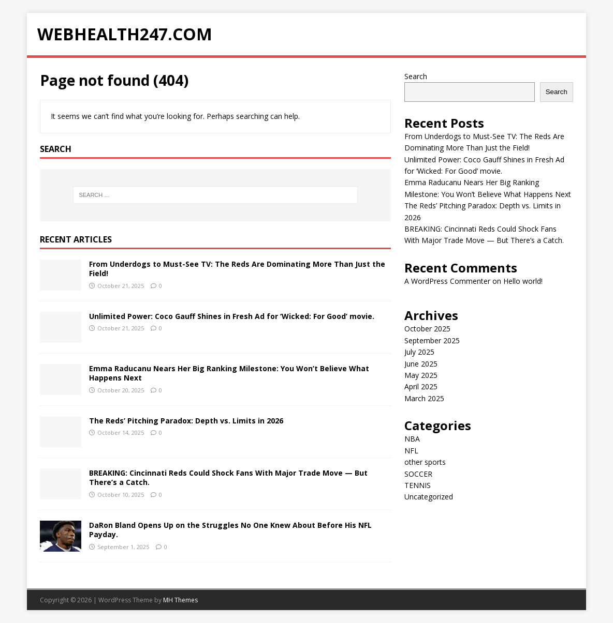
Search (415, 76)
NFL (411, 450)
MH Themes (180, 600)
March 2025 (424, 398)
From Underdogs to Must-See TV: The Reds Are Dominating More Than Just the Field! (237, 268)
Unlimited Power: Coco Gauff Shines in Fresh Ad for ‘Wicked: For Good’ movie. (231, 316)
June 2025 (420, 364)
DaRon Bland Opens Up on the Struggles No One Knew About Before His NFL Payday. (230, 529)
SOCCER (418, 474)
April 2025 (420, 386)
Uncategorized (428, 497)
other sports (425, 462)
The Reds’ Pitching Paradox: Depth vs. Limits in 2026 (186, 421)
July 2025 (419, 352)
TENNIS (417, 485)
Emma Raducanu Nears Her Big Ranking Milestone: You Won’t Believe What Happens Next (229, 373)
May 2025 (420, 375)
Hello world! (523, 281)
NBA (412, 439)
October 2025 (427, 328)
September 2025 (432, 340)
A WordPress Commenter (447, 281)
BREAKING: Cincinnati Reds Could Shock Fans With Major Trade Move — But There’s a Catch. (228, 477)
